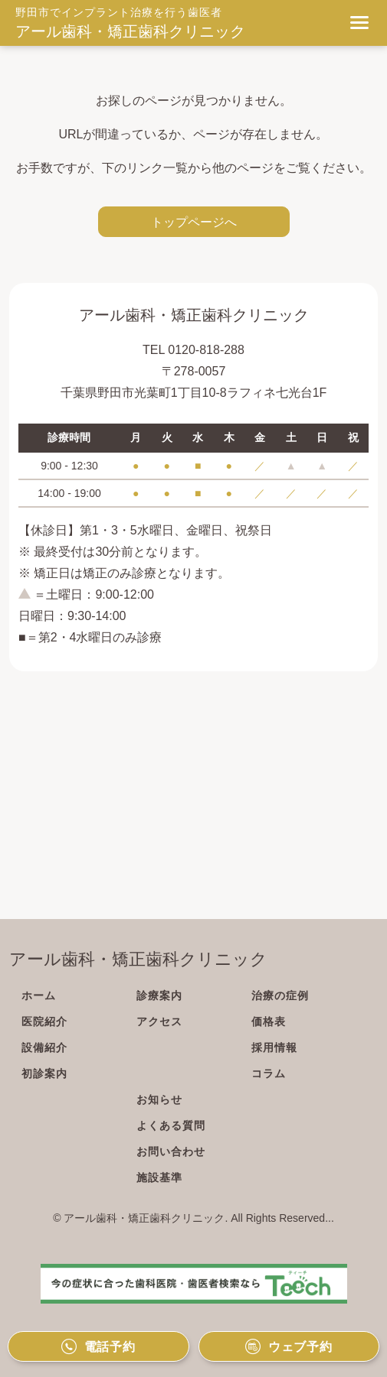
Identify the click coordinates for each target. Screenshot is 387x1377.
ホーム (38, 995)
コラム (268, 1073)
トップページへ (194, 221)
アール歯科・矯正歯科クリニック (130, 31)
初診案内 (44, 1073)
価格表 (268, 1021)
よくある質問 (170, 1125)
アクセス (159, 1021)
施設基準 (159, 1177)
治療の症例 (280, 995)
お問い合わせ (170, 1151)
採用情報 (274, 1047)
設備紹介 (44, 1047)
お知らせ (159, 1099)
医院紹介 (44, 1021)
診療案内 (159, 995)
